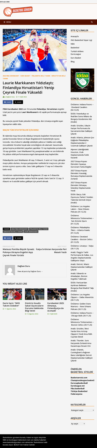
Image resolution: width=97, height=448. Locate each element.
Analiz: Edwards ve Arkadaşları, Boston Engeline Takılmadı (79, 276)
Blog (73, 61)
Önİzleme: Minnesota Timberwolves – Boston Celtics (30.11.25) (82, 322)
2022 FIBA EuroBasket (11, 76)
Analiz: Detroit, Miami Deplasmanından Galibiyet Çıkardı (82, 267)
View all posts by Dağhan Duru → (30, 271)
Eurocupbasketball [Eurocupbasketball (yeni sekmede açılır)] (79, 383)
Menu (7, 22)
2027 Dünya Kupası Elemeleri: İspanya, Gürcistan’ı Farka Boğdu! (81, 164)
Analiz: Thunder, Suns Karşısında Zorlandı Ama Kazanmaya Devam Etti (81, 343)
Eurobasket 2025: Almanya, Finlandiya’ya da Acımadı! (55, 307)
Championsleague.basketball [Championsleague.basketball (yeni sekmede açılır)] (84, 380)
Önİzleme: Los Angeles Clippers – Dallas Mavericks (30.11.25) (82, 297)
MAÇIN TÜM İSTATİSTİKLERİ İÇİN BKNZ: (21, 130)
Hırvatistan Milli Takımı (13, 232)
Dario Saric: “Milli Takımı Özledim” (11, 304)
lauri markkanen (31, 232)
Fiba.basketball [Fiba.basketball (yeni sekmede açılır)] (77, 388)
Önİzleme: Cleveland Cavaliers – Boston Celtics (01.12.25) (81, 239)
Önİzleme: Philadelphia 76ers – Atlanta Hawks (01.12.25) (80, 230)
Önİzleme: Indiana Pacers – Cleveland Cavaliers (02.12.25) (82, 107)
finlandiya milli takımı (39, 229)
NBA (73, 44)
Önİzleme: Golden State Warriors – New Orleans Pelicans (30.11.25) (81, 306)
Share (7, 102)
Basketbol (75, 47)
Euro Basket (25, 76)
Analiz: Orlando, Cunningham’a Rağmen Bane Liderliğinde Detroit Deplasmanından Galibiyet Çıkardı (82, 355)
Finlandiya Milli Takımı (41, 76)
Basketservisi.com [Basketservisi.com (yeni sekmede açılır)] (79, 377)
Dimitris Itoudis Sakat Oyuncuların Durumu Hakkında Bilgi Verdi (34, 307)
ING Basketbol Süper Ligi (81, 40)
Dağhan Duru (10, 97)
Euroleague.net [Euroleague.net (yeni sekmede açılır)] (78, 386)
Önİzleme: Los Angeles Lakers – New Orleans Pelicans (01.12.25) (80, 209)
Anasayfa (75, 36)
